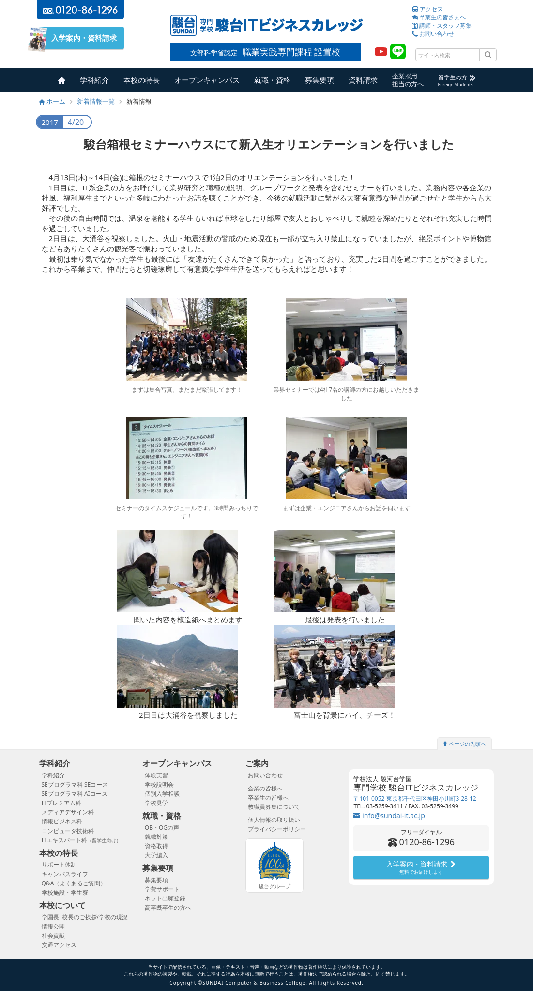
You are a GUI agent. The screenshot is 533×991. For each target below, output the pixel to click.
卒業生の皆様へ (268, 797)
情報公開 (53, 926)
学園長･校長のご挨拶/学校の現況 (85, 917)
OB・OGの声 (162, 827)
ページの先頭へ (464, 743)
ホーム (52, 101)
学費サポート (162, 889)
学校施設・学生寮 (65, 892)
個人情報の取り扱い (274, 820)
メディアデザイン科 (68, 812)
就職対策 (156, 837)
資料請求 (363, 80)
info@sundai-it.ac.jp (389, 815)
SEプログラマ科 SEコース (75, 784)
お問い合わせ (433, 34)
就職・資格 (272, 80)
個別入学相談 (162, 794)
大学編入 (156, 855)
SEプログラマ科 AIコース (74, 794)
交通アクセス (59, 945)
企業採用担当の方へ (408, 80)
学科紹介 (94, 80)
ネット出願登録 (165, 898)
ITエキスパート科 (82, 840)
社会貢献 (53, 935)
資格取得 (156, 846)
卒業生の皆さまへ (439, 17)
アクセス (427, 9)
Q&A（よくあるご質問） (74, 883)
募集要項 (319, 80)
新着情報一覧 (96, 101)
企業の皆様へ (265, 788)
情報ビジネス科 (62, 821)
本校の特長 (141, 80)
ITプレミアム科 (62, 803)
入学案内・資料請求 (80, 38)
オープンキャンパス (207, 80)
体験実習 (156, 775)
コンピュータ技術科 (68, 831)
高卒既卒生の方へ (168, 907)
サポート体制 (59, 864)
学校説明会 (159, 784)
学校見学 (156, 803)
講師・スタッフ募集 (442, 25)
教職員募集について (274, 807)
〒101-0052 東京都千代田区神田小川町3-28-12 (414, 798)
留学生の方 (456, 80)
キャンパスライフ (65, 874)
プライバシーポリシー (277, 829)
